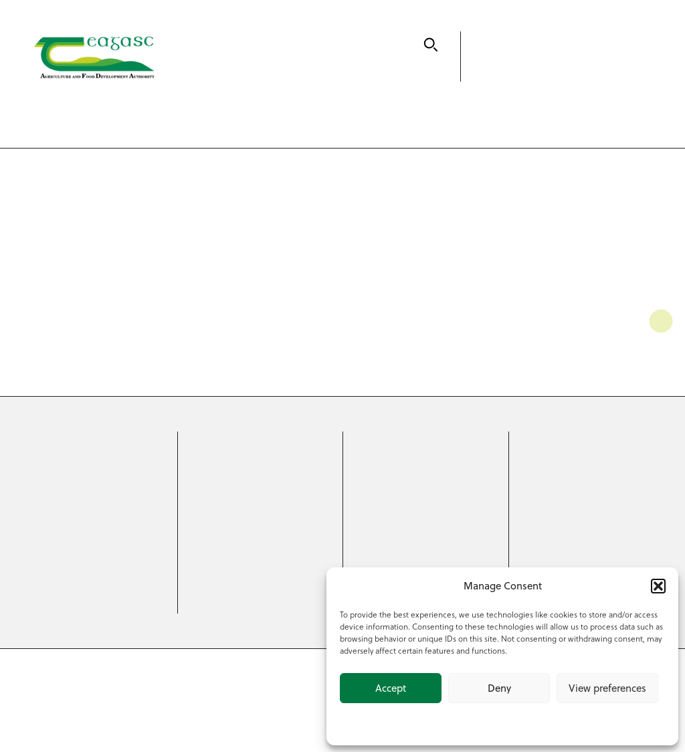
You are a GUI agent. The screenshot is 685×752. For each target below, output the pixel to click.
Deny (499, 688)
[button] (658, 586)
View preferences (607, 688)
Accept (390, 688)
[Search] (430, 44)
